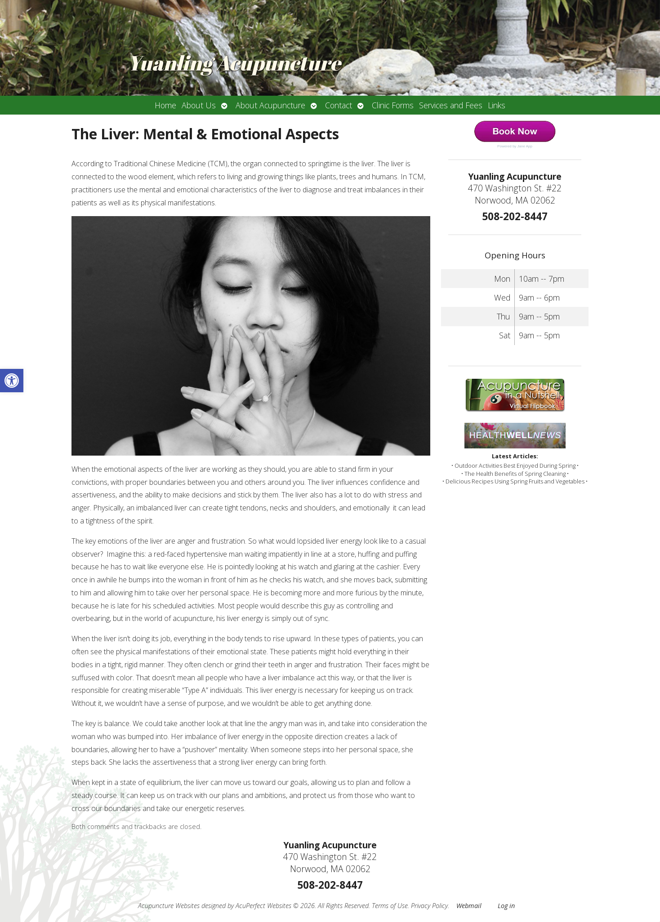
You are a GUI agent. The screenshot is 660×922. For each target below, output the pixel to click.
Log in (506, 905)
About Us (199, 105)
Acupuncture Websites (169, 905)
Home (165, 105)
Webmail (469, 905)
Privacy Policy (429, 905)
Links (496, 105)
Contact (338, 105)
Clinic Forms (393, 105)
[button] (11, 380)
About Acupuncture (270, 105)
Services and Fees (450, 105)
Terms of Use (390, 905)
